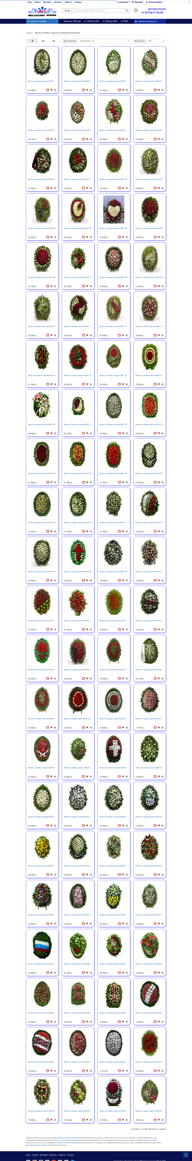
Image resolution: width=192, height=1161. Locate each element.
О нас (29, 2)
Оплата (37, 2)
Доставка (47, 2)
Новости (68, 2)
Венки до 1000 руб (72, 21)
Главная (29, 28)
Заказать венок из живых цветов (70, 1138)
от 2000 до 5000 (110, 21)
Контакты (58, 2)
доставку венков (33, 1140)
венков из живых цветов (68, 1133)
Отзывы (78, 2)
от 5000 (124, 21)
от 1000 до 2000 (91, 21)
